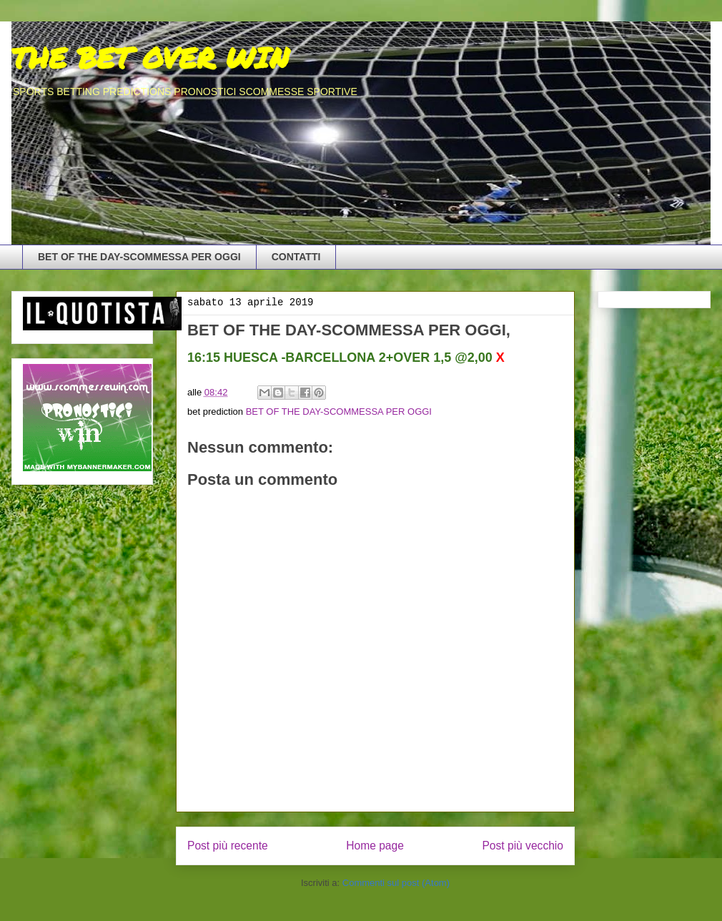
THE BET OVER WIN (150, 57)
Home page (375, 845)
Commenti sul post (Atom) (396, 882)
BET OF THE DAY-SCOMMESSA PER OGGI (139, 256)
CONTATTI (296, 256)
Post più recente (227, 845)
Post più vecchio (522, 845)
